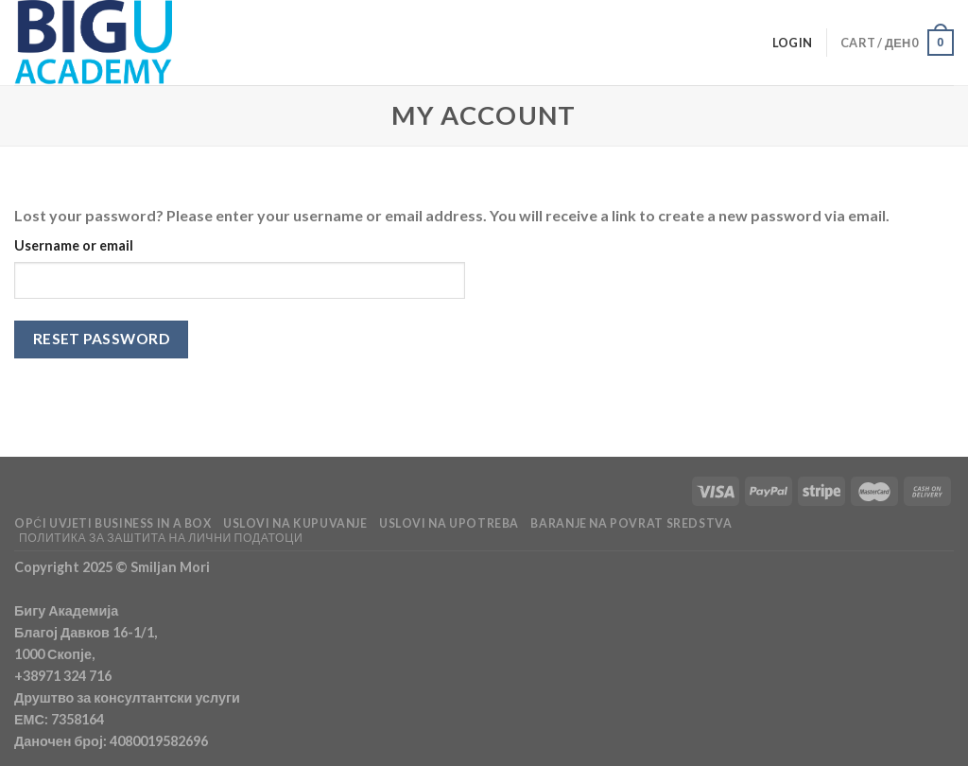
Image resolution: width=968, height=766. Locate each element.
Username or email (73, 245)
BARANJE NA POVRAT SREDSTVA (631, 523)
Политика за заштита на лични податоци (160, 538)
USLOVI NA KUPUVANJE (295, 523)
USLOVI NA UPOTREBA (449, 523)
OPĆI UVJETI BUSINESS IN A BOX (113, 523)
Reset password (101, 338)
